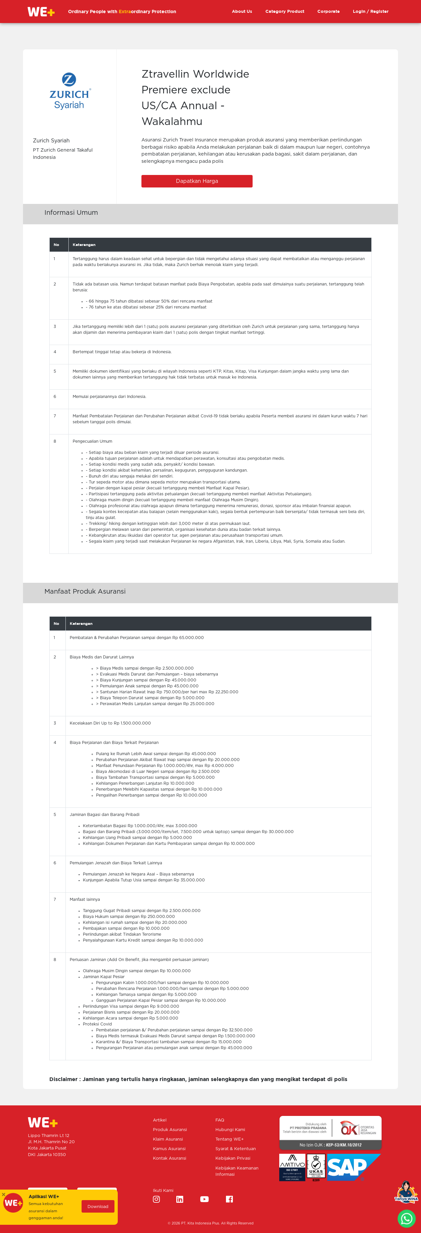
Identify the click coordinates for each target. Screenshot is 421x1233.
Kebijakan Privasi (232, 1158)
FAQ (219, 1120)
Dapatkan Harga (197, 181)
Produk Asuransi (170, 1130)
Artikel (159, 1120)
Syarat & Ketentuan (235, 1149)
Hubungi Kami (230, 1130)
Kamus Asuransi (169, 1149)
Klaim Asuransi (168, 1139)
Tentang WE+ (229, 1139)
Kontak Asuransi (169, 1158)
